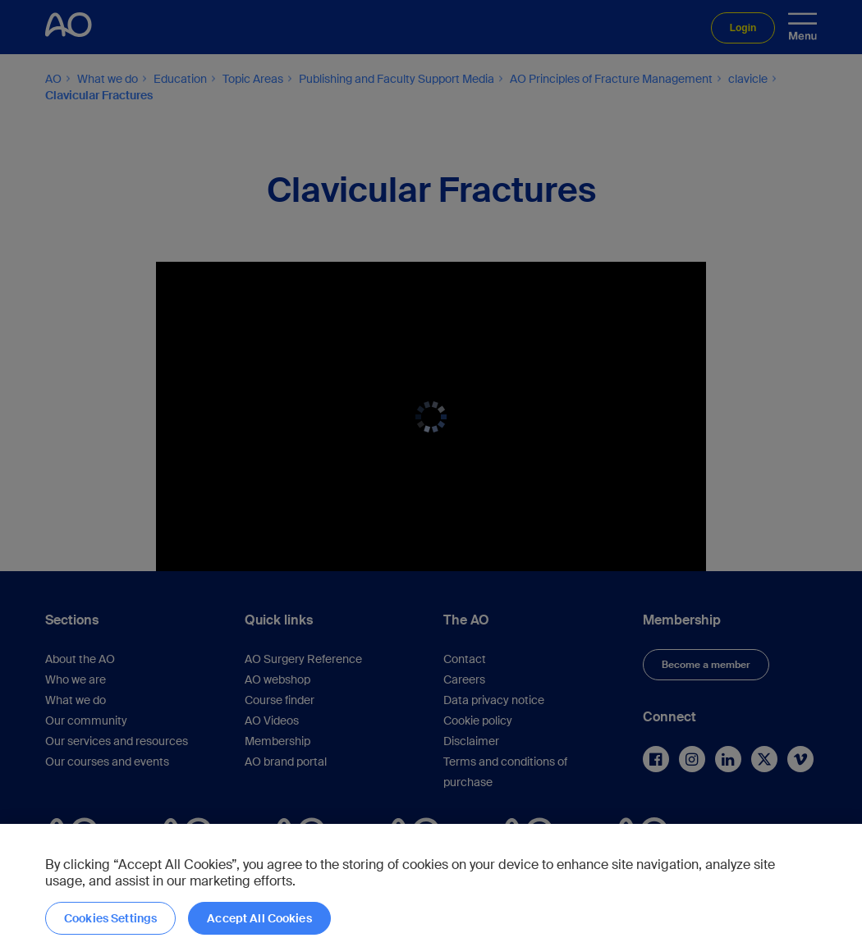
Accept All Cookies (259, 918)
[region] (431, 885)
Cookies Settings (110, 918)
